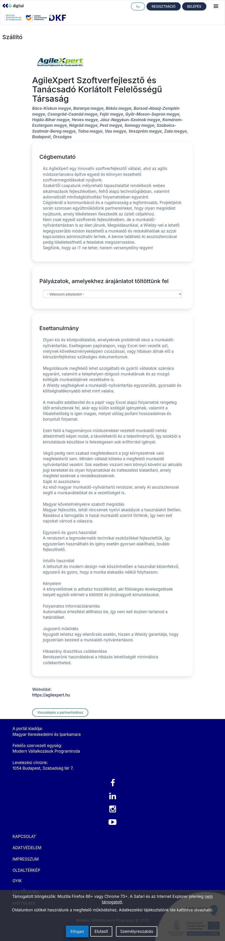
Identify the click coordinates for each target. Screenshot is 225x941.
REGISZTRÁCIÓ (163, 6)
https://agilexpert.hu (51, 695)
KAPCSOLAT (24, 836)
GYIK (17, 881)
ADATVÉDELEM (27, 847)
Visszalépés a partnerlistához (60, 712)
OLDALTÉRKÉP (26, 870)
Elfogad (77, 931)
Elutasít (101, 931)
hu (138, 6)
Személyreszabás (136, 931)
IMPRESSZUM (26, 859)
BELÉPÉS (194, 6)
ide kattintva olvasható (191, 910)
